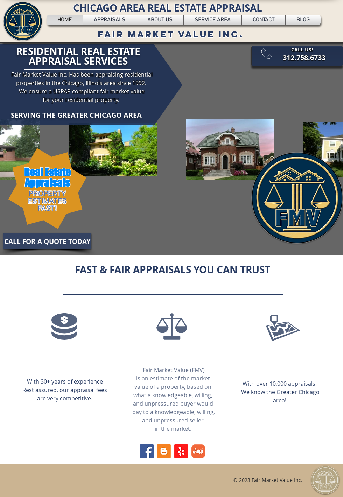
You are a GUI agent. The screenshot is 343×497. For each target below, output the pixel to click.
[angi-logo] (198, 451)
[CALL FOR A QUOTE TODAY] (47, 241)
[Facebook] (147, 451)
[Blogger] (164, 451)
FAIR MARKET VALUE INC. (171, 34)
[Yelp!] (181, 451)
